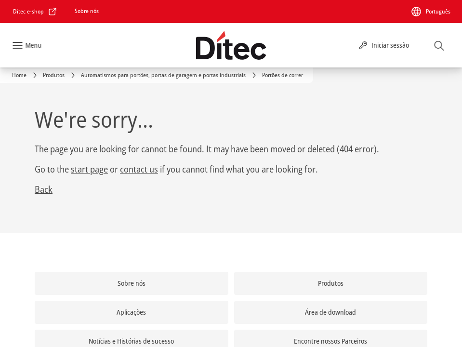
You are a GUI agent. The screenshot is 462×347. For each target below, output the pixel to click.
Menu (33, 45)
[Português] (430, 11)
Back (44, 189)
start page (89, 169)
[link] (35, 11)
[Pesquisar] (439, 45)
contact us (139, 169)
